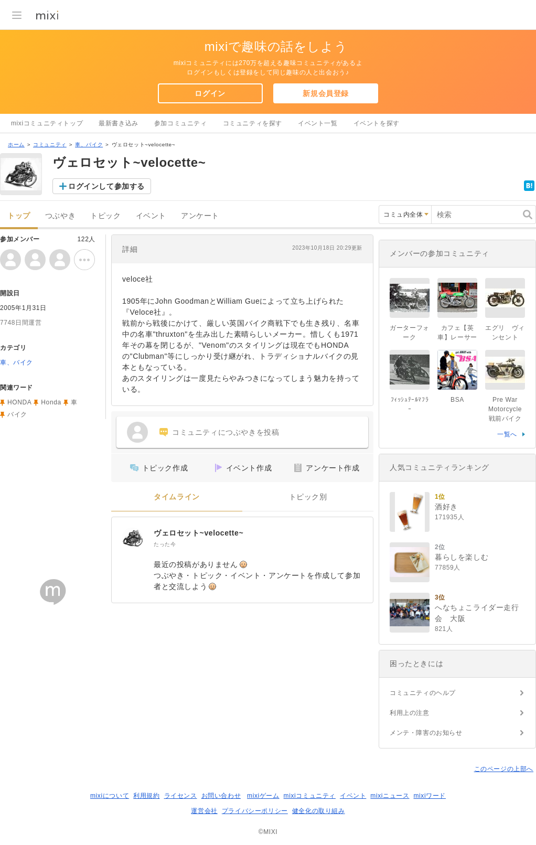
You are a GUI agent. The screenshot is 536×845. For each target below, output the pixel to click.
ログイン (210, 93)
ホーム (16, 144)
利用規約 (146, 795)
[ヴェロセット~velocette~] (132, 538)
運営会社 (204, 811)
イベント (151, 216)
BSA (457, 399)
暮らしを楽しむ (461, 557)
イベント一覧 (318, 123)
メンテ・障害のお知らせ (426, 732)
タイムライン (177, 497)
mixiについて (109, 795)
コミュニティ (50, 144)
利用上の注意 (410, 712)
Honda (51, 402)
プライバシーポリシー (255, 811)
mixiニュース (389, 795)
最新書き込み (118, 123)
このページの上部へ (503, 769)
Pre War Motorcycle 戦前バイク (508, 409)
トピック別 (308, 497)
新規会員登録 (326, 93)
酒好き (446, 506)
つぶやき (60, 216)
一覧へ (507, 434)
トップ (18, 216)
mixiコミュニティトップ (47, 123)
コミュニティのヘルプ (423, 693)
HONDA (19, 402)
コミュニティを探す (252, 123)
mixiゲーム (263, 795)
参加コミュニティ (180, 123)
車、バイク (89, 144)
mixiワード (429, 795)
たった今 (165, 544)
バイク (17, 414)
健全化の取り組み (318, 811)
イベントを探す (376, 123)
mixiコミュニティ (310, 795)
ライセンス (180, 795)
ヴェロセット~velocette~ (198, 533)
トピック (105, 216)
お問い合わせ (221, 795)
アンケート (200, 216)
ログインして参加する (106, 186)
